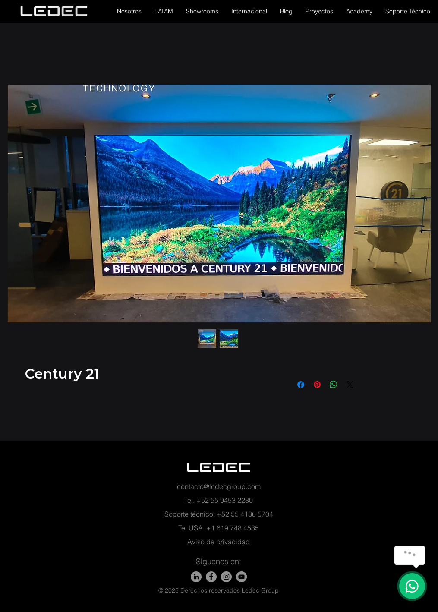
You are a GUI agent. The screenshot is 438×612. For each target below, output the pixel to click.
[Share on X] (350, 384)
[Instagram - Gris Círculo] (226, 576)
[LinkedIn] (196, 576)
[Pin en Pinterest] (317, 384)
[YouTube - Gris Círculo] (241, 576)
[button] (129, 11)
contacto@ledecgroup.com (219, 486)
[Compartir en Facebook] (301, 384)
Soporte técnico (188, 514)
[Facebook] (211, 576)
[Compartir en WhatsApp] (333, 384)
